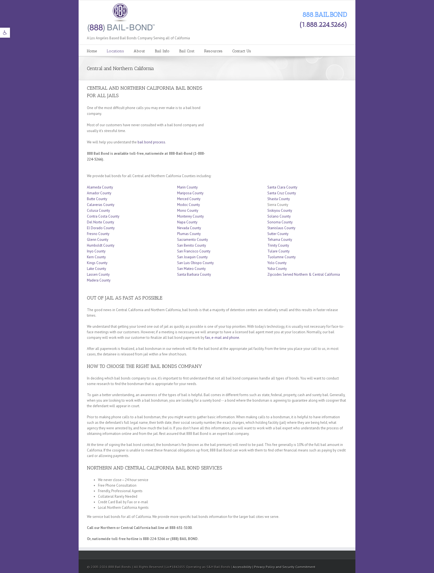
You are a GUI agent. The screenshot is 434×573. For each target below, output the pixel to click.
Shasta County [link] (278, 199)
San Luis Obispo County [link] (195, 262)
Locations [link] (115, 51)
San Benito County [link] (191, 245)
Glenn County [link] (97, 239)
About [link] (139, 51)
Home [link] (92, 51)
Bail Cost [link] (187, 51)
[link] (5, 33)
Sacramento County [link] (192, 239)
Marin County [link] (187, 187)
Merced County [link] (188, 199)
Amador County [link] (99, 193)
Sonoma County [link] (280, 222)
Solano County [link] (279, 216)
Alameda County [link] (100, 187)
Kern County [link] (96, 257)
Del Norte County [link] (100, 222)
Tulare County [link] (278, 251)
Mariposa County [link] (190, 193)
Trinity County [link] (278, 245)
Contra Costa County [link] (103, 216)
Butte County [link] (97, 199)
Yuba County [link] (277, 268)
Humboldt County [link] (100, 245)
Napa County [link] (187, 222)
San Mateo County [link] (191, 268)
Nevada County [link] (189, 228)
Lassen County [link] (98, 274)
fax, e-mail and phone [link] (222, 337)
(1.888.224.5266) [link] (323, 24)
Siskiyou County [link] (279, 210)
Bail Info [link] (162, 51)
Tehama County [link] (279, 239)
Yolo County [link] (276, 262)
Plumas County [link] (189, 233)
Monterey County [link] (190, 216)
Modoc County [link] (188, 204)
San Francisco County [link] (193, 251)
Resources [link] (213, 51)
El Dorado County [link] (101, 228)
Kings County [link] (97, 262)
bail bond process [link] (151, 142)
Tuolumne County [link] (281, 257)
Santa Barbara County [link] (194, 274)
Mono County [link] (187, 210)
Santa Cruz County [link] (281, 193)
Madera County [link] (98, 280)
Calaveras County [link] (100, 204)
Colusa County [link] (98, 210)
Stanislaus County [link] (281, 228)
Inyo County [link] (96, 251)
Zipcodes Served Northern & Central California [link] (303, 274)
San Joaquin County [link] (192, 257)
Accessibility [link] (242, 567)
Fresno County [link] (98, 233)
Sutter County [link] (278, 233)
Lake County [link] (96, 268)
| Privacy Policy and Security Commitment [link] (283, 567)
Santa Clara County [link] (282, 187)
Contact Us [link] (241, 51)
